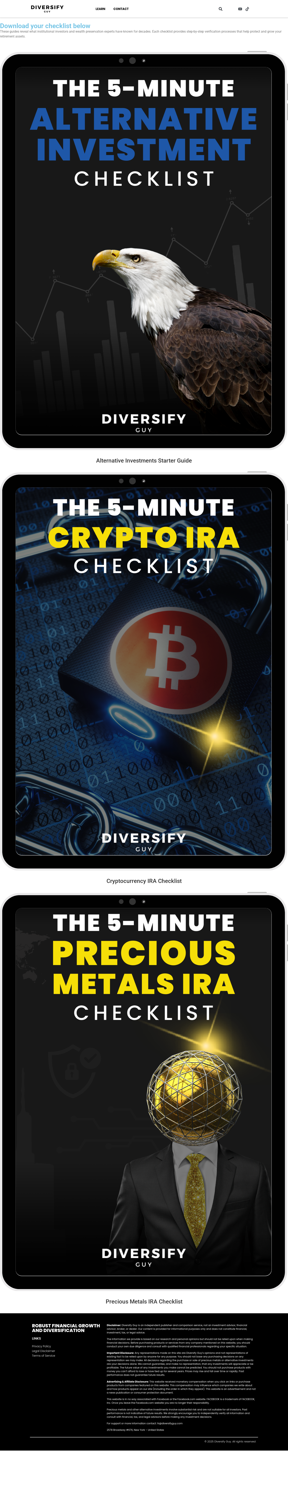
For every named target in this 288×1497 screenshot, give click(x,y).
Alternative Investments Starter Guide (144, 460)
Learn (100, 9)
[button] (220, 8)
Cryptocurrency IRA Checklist (144, 881)
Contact (121, 9)
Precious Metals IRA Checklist (144, 1301)
